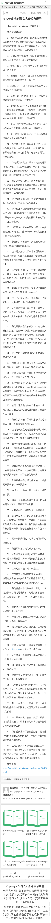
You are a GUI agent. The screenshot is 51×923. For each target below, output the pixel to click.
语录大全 (12, 7)
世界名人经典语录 (21, 779)
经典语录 (21, 7)
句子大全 (15, 649)
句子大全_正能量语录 (14, 3)
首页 (4, 7)
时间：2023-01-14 (38, 13)
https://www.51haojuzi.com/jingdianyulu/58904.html (25, 798)
